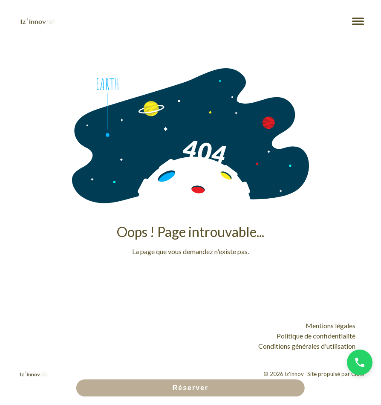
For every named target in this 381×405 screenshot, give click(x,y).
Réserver (191, 387)
